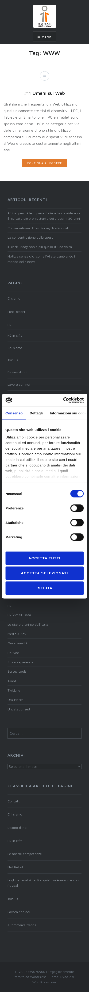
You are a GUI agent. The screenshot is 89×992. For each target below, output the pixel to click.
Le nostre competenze (25, 854)
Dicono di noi (17, 372)
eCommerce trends (22, 925)
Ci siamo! (15, 298)
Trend (12, 681)
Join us (13, 360)
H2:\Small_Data (19, 615)
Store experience (20, 662)
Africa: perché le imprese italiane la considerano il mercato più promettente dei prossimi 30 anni (44, 215)
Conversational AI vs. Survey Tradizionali (38, 228)
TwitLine (14, 690)
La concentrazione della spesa (31, 237)
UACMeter (15, 700)
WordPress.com (44, 982)
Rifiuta (44, 588)
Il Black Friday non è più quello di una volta (40, 247)
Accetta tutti (44, 558)
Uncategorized (19, 709)
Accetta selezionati (44, 573)
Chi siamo (15, 348)
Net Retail (15, 867)
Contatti (14, 801)
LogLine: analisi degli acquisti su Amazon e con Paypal (43, 882)
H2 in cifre (15, 335)
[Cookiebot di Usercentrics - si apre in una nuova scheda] (63, 400)
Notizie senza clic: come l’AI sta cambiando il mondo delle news (42, 259)
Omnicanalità (17, 643)
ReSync (13, 653)
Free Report (16, 312)
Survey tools (17, 671)
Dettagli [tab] (36, 413)
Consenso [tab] (14, 413)
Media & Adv (17, 634)
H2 (10, 325)
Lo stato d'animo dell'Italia (28, 624)
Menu (46, 36)
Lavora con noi (19, 384)
